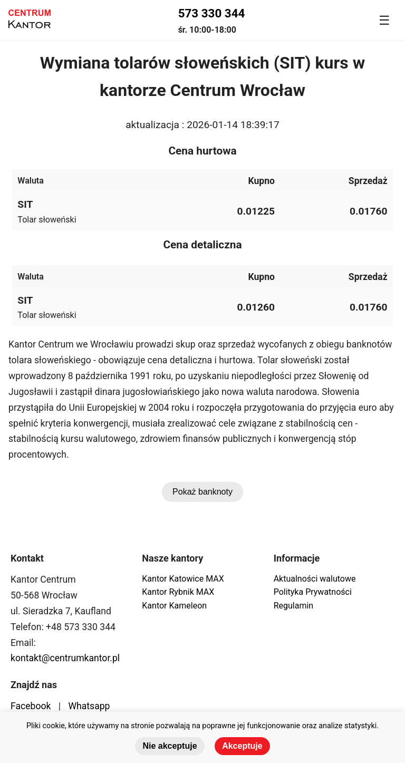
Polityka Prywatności (313, 592)
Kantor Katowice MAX (183, 579)
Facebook (31, 706)
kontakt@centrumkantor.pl (65, 658)
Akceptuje (242, 745)
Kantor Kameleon (174, 606)
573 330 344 (211, 13)
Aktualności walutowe (315, 579)
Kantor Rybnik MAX (178, 592)
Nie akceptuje (169, 745)
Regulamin (294, 606)
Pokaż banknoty (202, 491)
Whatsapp (89, 706)
